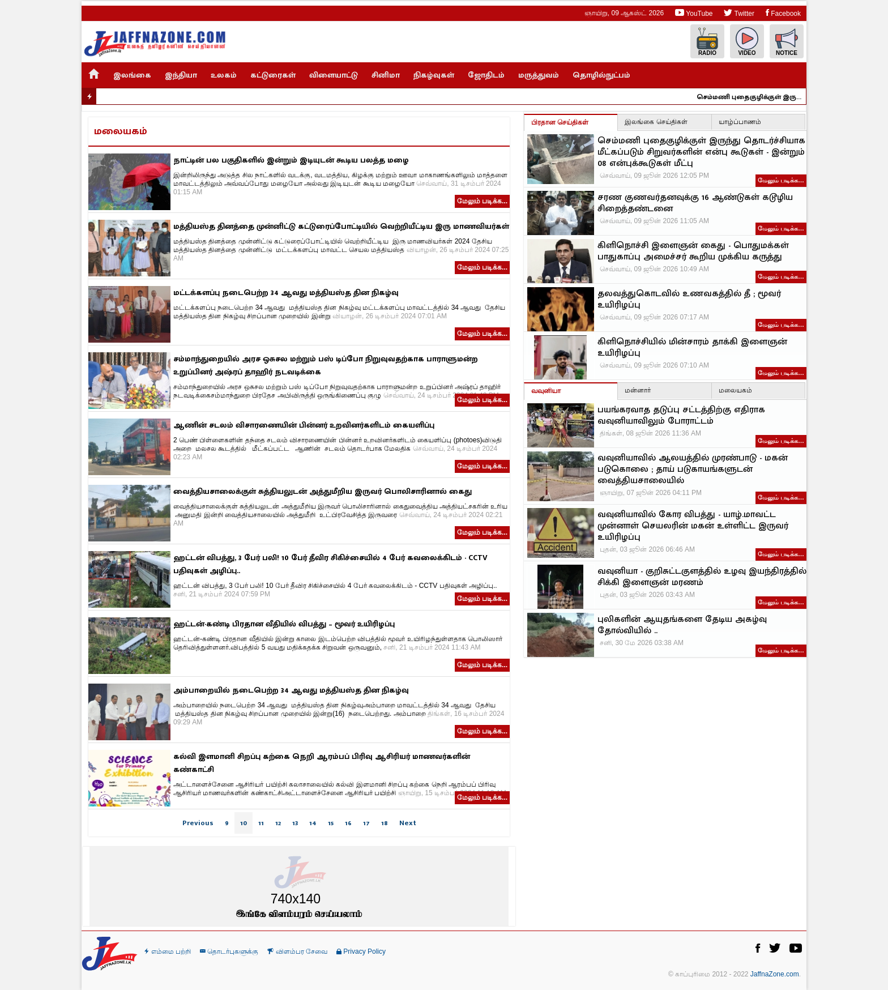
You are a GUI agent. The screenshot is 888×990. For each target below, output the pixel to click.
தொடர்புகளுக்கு (229, 951)
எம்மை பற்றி (167, 951)
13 (295, 823)
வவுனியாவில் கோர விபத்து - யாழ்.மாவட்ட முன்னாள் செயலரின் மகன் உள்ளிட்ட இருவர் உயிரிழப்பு (692, 526)
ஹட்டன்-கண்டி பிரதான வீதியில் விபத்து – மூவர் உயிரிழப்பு (284, 623)
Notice (786, 41)
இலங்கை (132, 75)
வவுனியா (546, 391)
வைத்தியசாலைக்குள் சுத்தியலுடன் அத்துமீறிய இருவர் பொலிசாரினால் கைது (322, 491)
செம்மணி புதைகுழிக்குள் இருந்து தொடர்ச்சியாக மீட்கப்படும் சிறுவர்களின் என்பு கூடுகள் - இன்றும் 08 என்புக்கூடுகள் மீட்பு (766, 97)
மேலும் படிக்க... (482, 201)
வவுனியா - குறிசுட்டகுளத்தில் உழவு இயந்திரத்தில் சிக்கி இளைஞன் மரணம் (701, 577)
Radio (707, 41)
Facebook (783, 13)
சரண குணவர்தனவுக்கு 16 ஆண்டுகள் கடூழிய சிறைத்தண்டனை (695, 203)
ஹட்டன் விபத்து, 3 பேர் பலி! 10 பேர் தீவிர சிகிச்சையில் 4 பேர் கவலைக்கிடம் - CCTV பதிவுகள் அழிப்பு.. (330, 564)
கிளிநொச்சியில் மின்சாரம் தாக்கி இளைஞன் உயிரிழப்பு (692, 347)
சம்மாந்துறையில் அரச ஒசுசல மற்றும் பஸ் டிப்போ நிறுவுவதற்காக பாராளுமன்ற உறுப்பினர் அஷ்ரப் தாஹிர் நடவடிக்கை (325, 365)
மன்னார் (638, 390)
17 (366, 823)
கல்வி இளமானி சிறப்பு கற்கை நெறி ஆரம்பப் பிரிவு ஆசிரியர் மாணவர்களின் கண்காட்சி (321, 763)
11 (261, 823)
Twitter (739, 13)
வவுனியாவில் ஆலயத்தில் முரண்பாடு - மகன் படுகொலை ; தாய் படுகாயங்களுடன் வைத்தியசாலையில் (692, 470)
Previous (198, 823)
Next (407, 823)
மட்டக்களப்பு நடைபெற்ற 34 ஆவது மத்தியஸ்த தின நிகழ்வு (286, 292)
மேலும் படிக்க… (781, 180)
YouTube (693, 13)
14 (313, 823)
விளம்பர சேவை (297, 951)
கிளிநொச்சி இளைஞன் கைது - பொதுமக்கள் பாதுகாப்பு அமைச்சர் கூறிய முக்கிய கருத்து (693, 251)
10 (243, 823)
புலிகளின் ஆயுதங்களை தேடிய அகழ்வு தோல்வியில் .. (682, 625)
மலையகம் (735, 390)
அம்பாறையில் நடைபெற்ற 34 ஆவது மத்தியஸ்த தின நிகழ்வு (291, 690)
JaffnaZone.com (774, 974)
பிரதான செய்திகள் (559, 122)
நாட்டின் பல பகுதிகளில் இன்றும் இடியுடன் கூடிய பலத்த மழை (291, 160)
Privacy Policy (361, 951)
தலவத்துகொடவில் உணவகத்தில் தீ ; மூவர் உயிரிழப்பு (689, 299)
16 (348, 823)
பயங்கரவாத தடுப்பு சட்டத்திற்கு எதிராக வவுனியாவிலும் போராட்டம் (681, 415)
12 (278, 823)
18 (384, 823)
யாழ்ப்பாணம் (740, 122)
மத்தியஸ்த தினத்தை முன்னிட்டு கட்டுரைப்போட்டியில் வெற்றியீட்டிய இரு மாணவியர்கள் (341, 226)
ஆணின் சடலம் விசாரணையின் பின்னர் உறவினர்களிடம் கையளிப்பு (303, 425)
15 (331, 823)
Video (747, 41)
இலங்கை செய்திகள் (656, 122)
